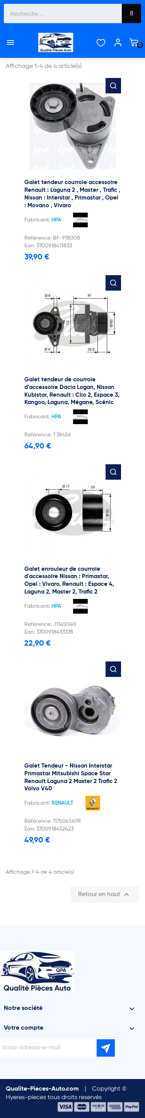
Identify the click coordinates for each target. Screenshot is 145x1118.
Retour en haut (104, 894)
